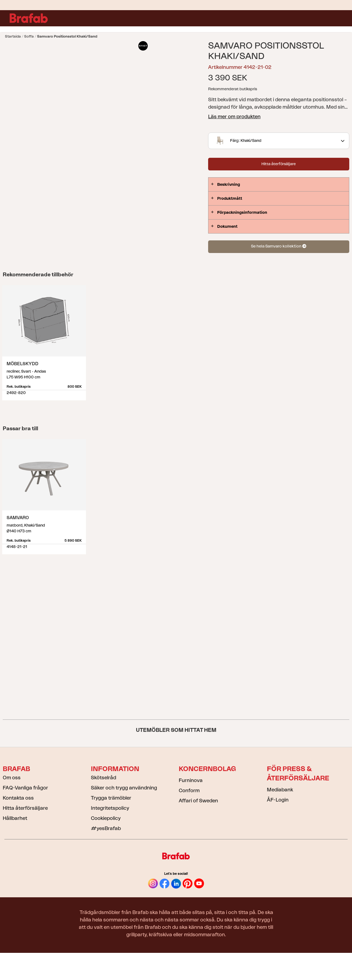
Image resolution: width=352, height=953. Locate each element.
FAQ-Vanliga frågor (25, 787)
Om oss (12, 777)
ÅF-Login (278, 799)
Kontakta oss (18, 797)
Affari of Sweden (198, 800)
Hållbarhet (15, 818)
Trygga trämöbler (111, 797)
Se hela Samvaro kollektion (278, 246)
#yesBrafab (106, 828)
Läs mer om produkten (234, 116)
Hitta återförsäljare (278, 164)
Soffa (29, 36)
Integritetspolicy (110, 808)
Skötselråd (103, 777)
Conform (189, 790)
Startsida (13, 36)
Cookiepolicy (106, 818)
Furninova (191, 780)
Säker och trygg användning (124, 787)
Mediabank (280, 789)
